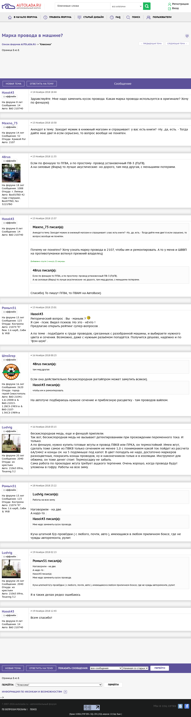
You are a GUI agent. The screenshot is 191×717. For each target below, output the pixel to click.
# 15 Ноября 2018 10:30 (44, 122)
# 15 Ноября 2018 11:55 (44, 156)
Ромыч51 (9, 308)
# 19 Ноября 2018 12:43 (44, 611)
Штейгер (8, 356)
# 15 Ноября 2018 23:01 (44, 307)
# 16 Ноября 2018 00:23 (44, 355)
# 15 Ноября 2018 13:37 (44, 218)
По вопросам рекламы (14, 709)
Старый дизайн (93, 17)
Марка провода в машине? (32, 35)
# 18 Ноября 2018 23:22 (44, 485)
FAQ (118, 17)
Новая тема (13, 83)
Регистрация (180, 4)
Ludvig (7, 427)
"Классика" (45, 44)
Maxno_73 (10, 123)
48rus (6, 157)
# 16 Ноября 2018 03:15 (44, 426)
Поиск (136, 17)
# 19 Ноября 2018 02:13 (44, 552)
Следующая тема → (177, 43)
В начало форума (25, 17)
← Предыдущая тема (151, 43)
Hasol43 (8, 93)
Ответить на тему (42, 83)
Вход (175, 8)
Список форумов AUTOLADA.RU (19, 44)
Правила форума (60, 17)
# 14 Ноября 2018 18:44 (44, 92)
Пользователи (162, 17)
